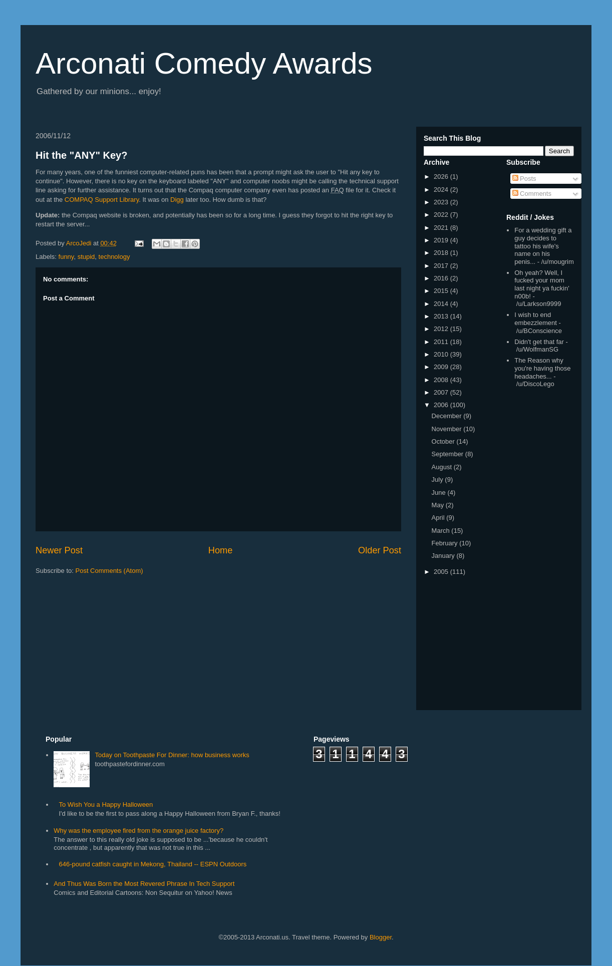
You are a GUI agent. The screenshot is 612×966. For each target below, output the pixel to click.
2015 (442, 290)
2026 (442, 176)
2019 (442, 240)
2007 (442, 392)
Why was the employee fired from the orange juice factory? (138, 830)
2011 (442, 342)
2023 (442, 202)
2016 (442, 278)
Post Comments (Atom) (109, 570)
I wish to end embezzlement (535, 319)
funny (66, 256)
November (448, 429)
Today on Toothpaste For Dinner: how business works (172, 755)
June (440, 492)
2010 (442, 354)
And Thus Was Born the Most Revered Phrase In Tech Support (144, 883)
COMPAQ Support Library (102, 199)
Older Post (379, 550)
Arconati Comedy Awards (204, 63)
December (448, 416)
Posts (524, 178)
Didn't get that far (539, 342)
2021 (442, 227)
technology (114, 256)
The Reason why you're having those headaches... (542, 368)
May (439, 505)
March (442, 530)
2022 (442, 214)
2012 (442, 329)
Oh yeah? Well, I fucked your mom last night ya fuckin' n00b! (541, 284)
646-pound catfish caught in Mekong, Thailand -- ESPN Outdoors (152, 864)
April (439, 517)
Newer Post (59, 550)
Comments (531, 193)
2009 (442, 367)
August (443, 467)
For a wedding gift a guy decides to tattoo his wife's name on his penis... (542, 245)
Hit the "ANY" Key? (81, 155)
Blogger (381, 937)
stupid (86, 256)
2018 (442, 252)
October (444, 441)
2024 (442, 189)
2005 (442, 571)
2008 (442, 380)
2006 (442, 405)
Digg (177, 199)
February (446, 543)
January (444, 555)
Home (220, 550)
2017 (442, 265)
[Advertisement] (536, 551)
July (438, 479)
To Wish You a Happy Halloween (106, 804)
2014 (442, 303)
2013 (442, 316)
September (448, 454)
